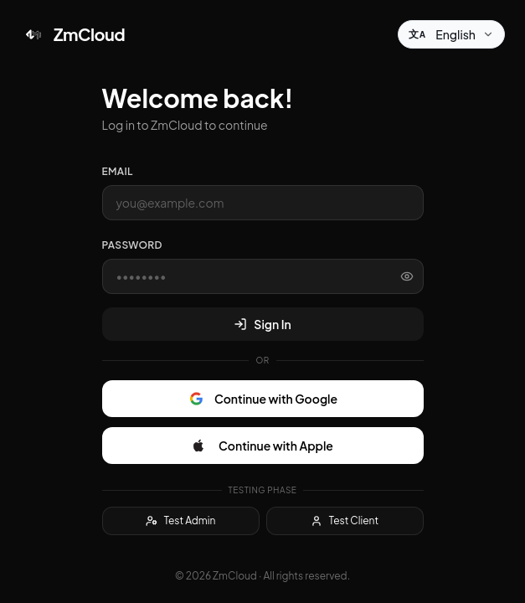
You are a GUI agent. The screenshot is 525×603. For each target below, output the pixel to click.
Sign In (262, 324)
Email (117, 171)
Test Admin (181, 520)
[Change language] (451, 34)
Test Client (344, 520)
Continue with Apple (262, 445)
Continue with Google (262, 398)
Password (132, 245)
